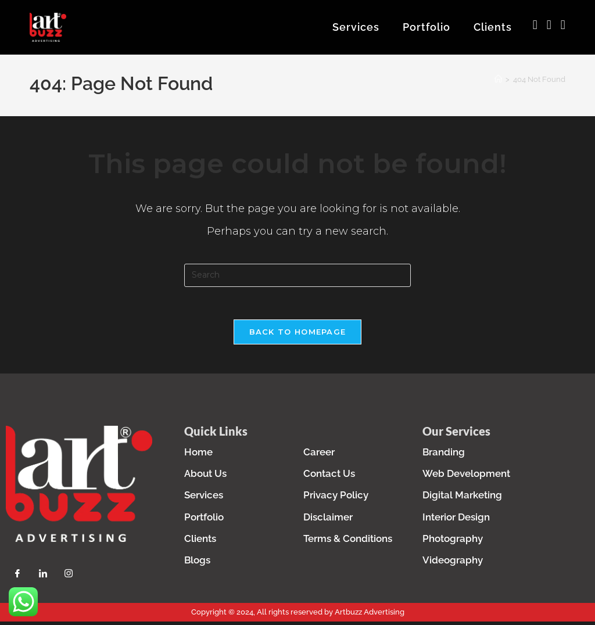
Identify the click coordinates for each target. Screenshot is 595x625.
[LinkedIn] (43, 579)
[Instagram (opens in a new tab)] (549, 25)
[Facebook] (17, 579)
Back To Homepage (297, 337)
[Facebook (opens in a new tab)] (535, 25)
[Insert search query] (297, 278)
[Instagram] (68, 579)
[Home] (498, 82)
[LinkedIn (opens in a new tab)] (563, 25)
